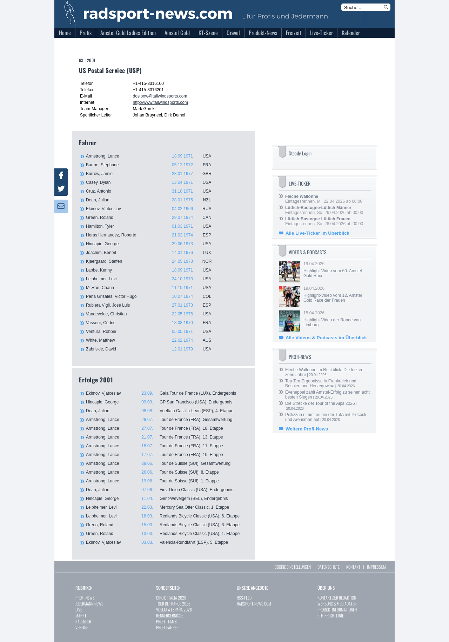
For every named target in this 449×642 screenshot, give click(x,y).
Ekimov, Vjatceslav (152, 208)
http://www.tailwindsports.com (160, 102)
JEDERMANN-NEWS (89, 604)
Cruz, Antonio (152, 191)
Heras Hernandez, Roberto (152, 235)
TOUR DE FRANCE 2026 (173, 604)
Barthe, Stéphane (152, 164)
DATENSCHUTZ (328, 567)
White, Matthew (152, 340)
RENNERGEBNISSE (169, 615)
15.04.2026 (336, 318)
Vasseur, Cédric (152, 322)
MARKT (80, 615)
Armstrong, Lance (152, 156)
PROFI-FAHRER (167, 627)
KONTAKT (353, 567)
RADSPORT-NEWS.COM (254, 604)
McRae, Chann (152, 287)
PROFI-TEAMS (166, 621)
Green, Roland (152, 217)
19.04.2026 (336, 269)
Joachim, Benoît (152, 252)
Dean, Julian (152, 200)
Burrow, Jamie (152, 173)
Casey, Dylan (152, 182)
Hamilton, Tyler (152, 226)
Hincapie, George (152, 243)
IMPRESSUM (376, 567)
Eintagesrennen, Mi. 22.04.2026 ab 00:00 (323, 199)
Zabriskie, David (152, 349)
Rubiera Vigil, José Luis (152, 305)
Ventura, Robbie (152, 331)
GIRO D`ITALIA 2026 (171, 598)
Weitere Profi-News (307, 429)
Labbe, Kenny (152, 270)
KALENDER (83, 621)
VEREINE (81, 627)
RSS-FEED (244, 598)
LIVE (78, 610)
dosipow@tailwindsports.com (160, 96)
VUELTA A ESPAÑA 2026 (174, 610)
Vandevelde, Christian (152, 314)
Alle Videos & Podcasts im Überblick (326, 337)
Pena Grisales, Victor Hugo (152, 296)
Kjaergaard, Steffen (152, 261)
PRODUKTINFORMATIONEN (337, 610)
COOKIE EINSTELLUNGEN (293, 567)
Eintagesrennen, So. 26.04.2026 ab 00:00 (324, 210)
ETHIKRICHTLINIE (330, 615)
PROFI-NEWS (85, 598)
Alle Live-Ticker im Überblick (317, 233)
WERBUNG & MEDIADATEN (336, 604)
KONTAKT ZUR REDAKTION (336, 598)
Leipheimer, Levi (152, 278)
